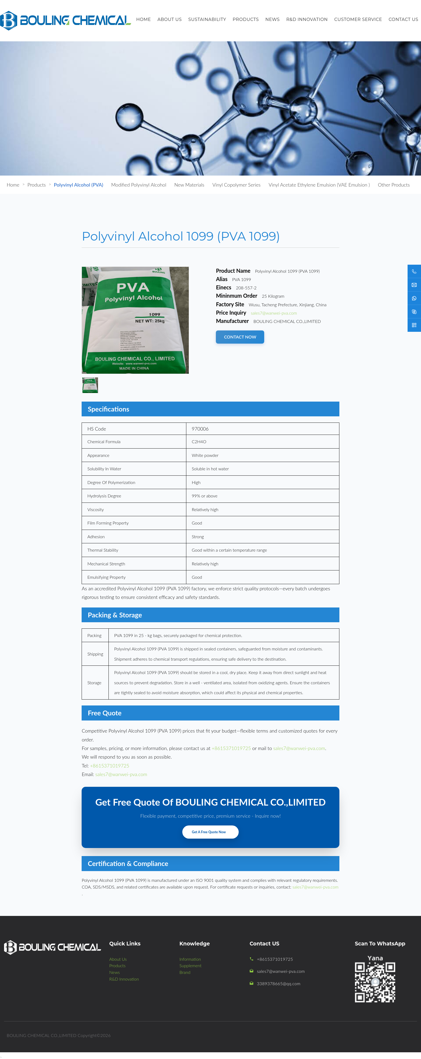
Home (13, 185)
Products (36, 185)
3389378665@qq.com (278, 983)
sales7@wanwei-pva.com (274, 312)
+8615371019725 (231, 748)
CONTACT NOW (240, 336)
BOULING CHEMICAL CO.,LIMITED (42, 1035)
